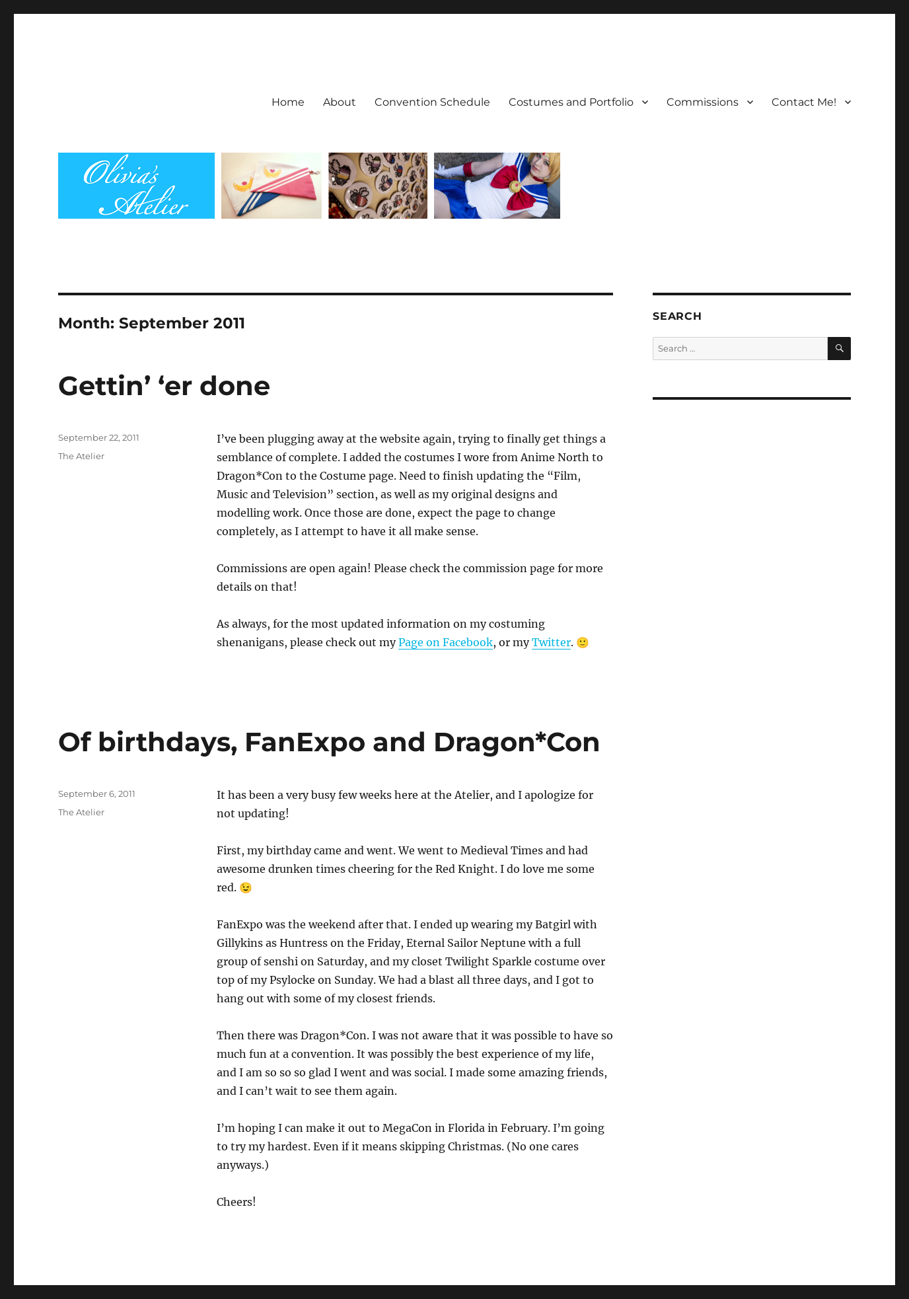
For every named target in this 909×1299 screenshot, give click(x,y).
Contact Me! (804, 102)
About (339, 102)
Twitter (551, 642)
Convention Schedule (432, 102)
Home (288, 102)
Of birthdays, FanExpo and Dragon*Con (329, 741)
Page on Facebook (445, 642)
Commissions (703, 102)
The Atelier (81, 456)
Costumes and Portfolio (571, 102)
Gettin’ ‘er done (164, 385)
